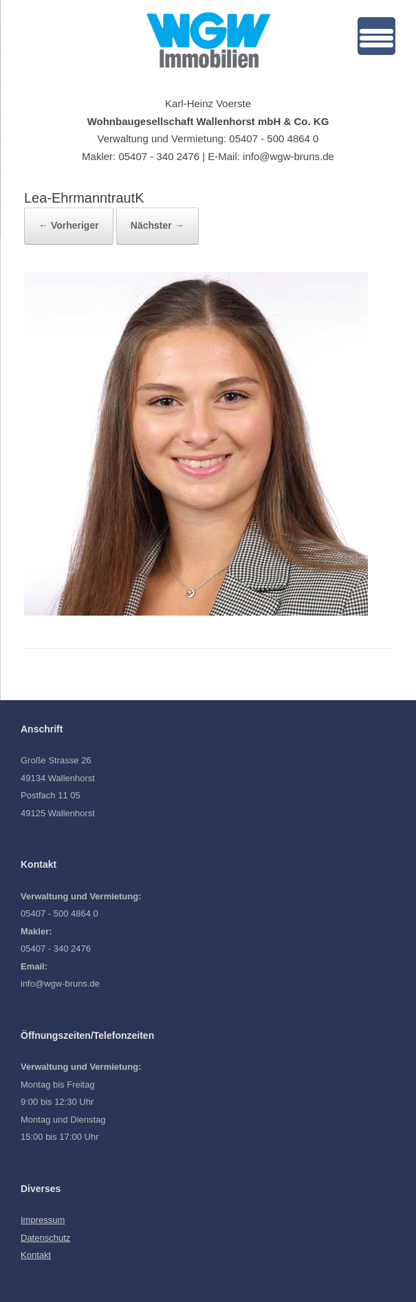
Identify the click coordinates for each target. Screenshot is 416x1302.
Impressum (43, 1220)
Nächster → (157, 225)
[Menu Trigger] (376, 36)
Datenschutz (45, 1238)
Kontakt (36, 1255)
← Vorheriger (69, 225)
